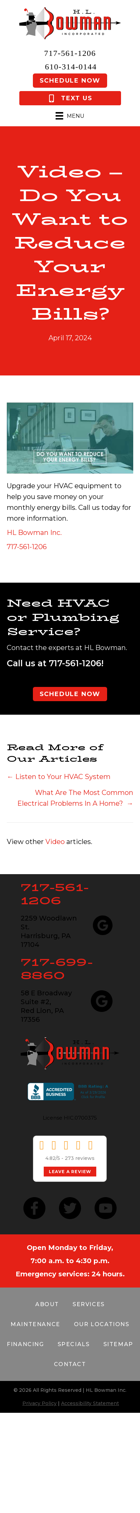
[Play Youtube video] (70, 438)
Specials (74, 1344)
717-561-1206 (70, 53)
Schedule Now (70, 80)
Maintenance (35, 1324)
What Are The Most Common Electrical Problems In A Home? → (75, 797)
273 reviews (80, 1158)
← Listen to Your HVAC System (59, 777)
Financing (25, 1344)
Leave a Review (70, 1171)
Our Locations (101, 1324)
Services (89, 1304)
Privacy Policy (39, 1403)
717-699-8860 (57, 969)
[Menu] (69, 116)
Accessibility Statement (90, 1403)
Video (55, 842)
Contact (70, 1364)
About (47, 1304)
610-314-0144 (71, 66)
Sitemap (118, 1344)
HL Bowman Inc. (34, 532)
